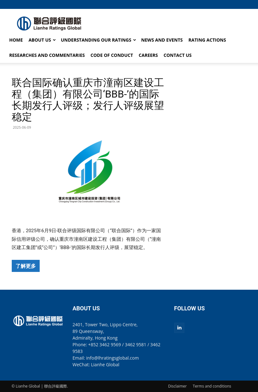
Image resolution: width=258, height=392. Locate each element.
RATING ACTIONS (207, 40)
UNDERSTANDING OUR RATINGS (98, 40)
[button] (242, 4)
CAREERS (148, 55)
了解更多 (26, 265)
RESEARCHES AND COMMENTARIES (47, 55)
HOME (16, 40)
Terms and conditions (212, 386)
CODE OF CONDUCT (111, 55)
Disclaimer (177, 386)
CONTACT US (178, 55)
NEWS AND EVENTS (162, 40)
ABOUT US (42, 40)
